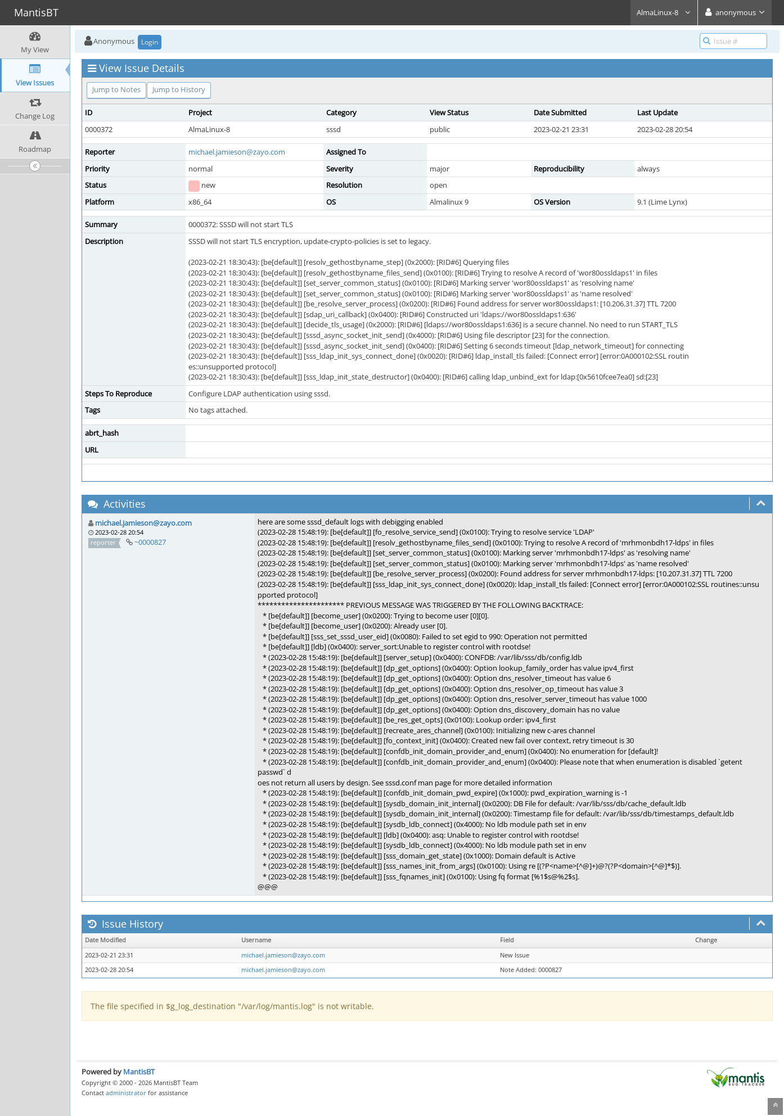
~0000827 (150, 542)
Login (149, 42)
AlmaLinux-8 (664, 12)
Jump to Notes (116, 89)
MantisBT (139, 1072)
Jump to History (178, 89)
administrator (126, 1092)
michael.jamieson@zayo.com (236, 152)
